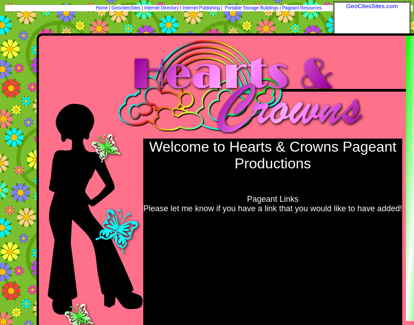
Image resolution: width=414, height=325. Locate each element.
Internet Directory (161, 7)
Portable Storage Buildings (251, 7)
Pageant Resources (302, 7)
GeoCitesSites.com (372, 6)
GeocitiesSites (127, 7)
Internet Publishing (202, 7)
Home (102, 7)
